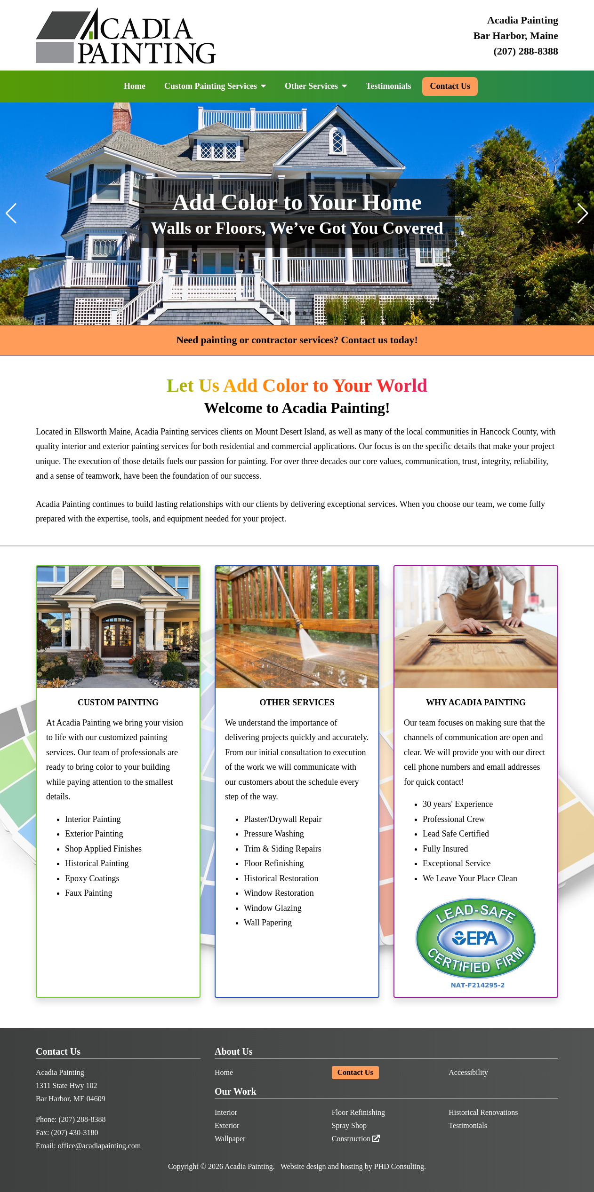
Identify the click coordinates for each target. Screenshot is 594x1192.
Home (134, 86)
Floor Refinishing (358, 1112)
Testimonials (388, 86)
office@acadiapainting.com (99, 1146)
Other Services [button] (316, 86)
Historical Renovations (483, 1112)
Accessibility (468, 1072)
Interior (226, 1112)
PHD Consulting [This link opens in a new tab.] (399, 1166)
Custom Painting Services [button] (215, 86)
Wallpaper (230, 1139)
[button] (282, 313)
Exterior (227, 1125)
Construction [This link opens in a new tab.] (356, 1139)
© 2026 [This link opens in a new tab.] (212, 1166)
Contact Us (450, 86)
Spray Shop (349, 1125)
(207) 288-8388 (526, 51)
